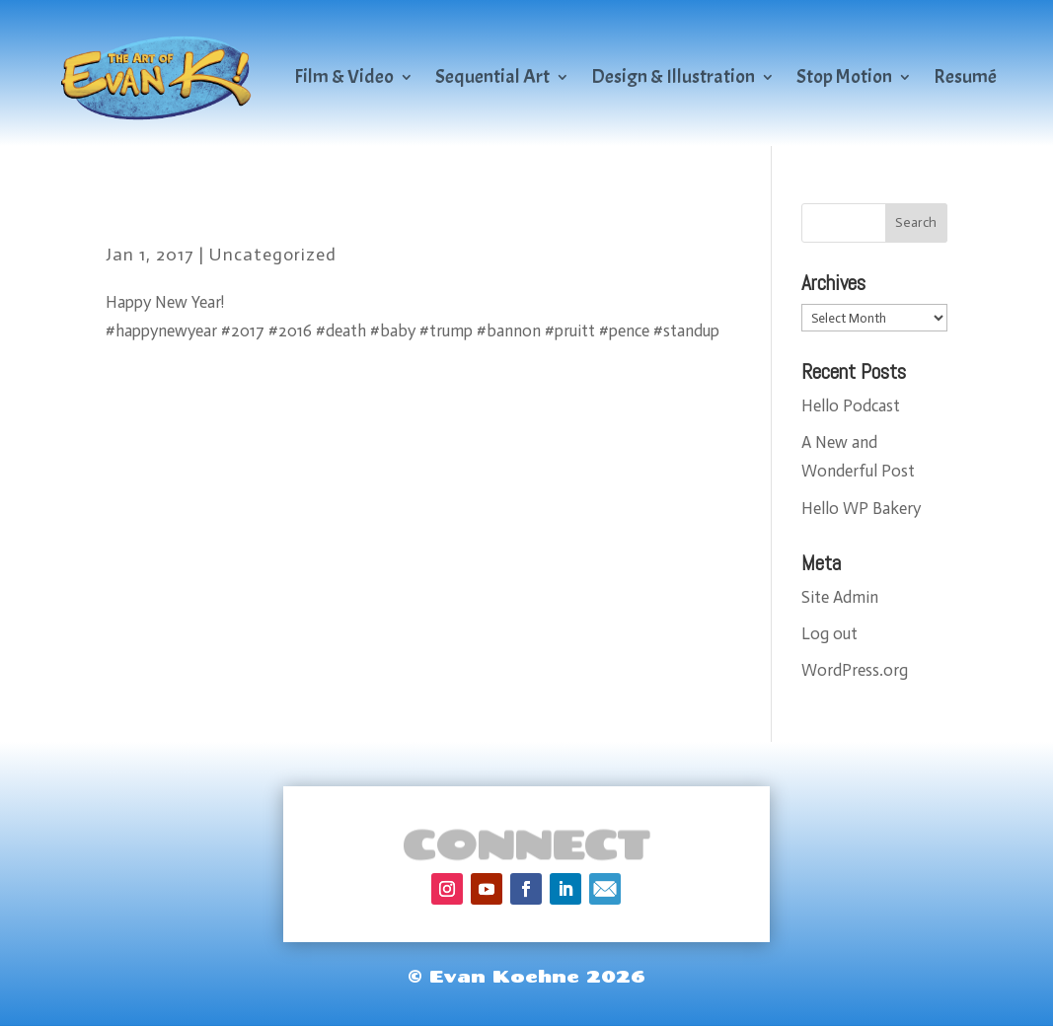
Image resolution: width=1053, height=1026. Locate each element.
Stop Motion (844, 76)
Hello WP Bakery (861, 508)
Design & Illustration (673, 76)
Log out (829, 633)
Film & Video (344, 76)
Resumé (965, 76)
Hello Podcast (850, 405)
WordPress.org (854, 670)
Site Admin (839, 597)
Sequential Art (492, 76)
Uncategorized (273, 254)
